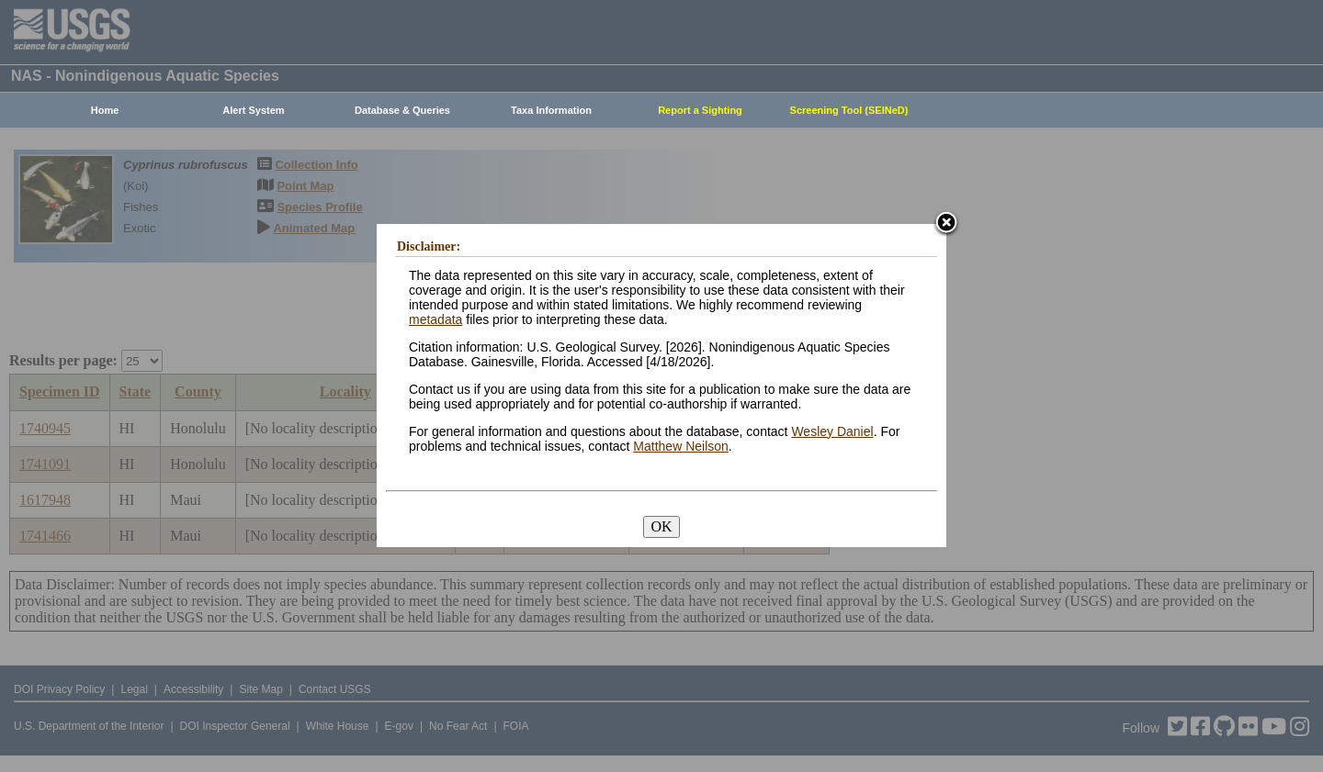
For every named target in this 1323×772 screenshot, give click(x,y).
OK (661, 526)
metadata (435, 319)
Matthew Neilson (681, 446)
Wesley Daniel (832, 431)
